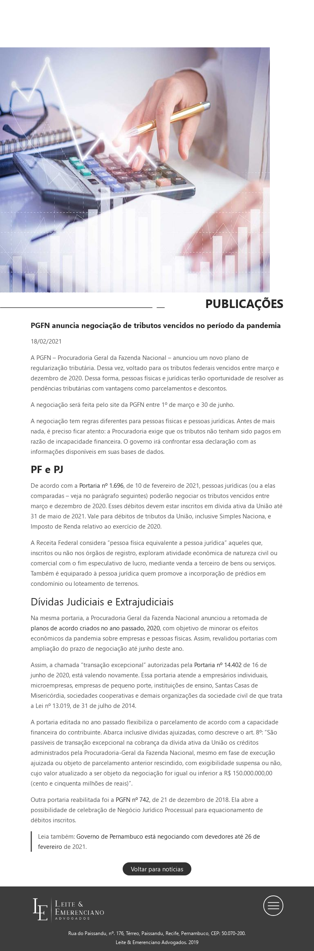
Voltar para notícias (157, 869)
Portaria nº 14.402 (218, 665)
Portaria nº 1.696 (101, 485)
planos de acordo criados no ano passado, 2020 (95, 628)
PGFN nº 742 (131, 799)
